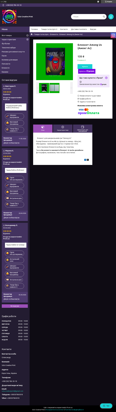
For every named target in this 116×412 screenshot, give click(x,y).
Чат (106, 406)
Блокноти (54, 34)
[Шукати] (104, 16)
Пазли (4, 56)
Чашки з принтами (9, 40)
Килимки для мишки (10, 60)
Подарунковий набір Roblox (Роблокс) (14, 107)
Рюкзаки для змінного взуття (13, 52)
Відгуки (93, 29)
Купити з (86, 71)
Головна (34, 29)
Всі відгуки (15, 306)
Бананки (5, 72)
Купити (85, 66)
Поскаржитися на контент (55, 409)
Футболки (6, 44)
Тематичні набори (9, 48)
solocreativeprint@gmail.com (12, 391)
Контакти (64, 29)
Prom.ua (69, 407)
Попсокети (6, 64)
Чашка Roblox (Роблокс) (15, 170)
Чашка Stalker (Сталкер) (15, 245)
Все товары (7, 35)
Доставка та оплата (79, 29)
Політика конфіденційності (74, 409)
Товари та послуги (48, 29)
